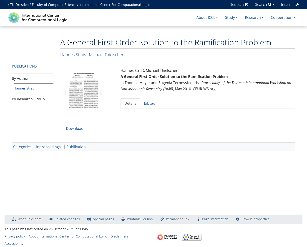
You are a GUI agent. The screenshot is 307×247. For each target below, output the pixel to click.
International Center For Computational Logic (114, 4)
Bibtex (149, 103)
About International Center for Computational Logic (68, 236)
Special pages (103, 219)
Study (230, 17)
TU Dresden (19, 4)
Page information (215, 219)
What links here (30, 219)
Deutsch (238, 4)
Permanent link (177, 219)
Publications (24, 66)
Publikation (76, 146)
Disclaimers (119, 236)
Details (130, 103)
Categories (22, 146)
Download (74, 128)
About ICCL (205, 17)
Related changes (67, 219)
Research (253, 17)
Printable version (140, 219)
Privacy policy (15, 236)
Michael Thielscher (106, 54)
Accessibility (14, 243)
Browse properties (255, 219)
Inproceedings (48, 146)
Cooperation (281, 17)
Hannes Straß (24, 88)
